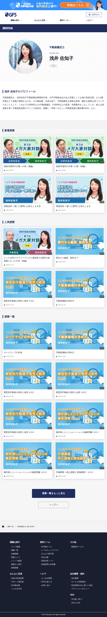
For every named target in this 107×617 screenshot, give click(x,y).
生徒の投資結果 (17, 578)
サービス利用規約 (78, 582)
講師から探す (16, 564)
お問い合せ (45, 585)
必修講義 (14, 554)
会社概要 (74, 578)
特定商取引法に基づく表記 (82, 585)
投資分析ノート (47, 561)
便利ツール (66, 20)
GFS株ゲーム (46, 547)
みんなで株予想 (47, 554)
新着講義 (14, 568)
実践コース (15, 557)
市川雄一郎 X (76, 599)
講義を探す (17, 20)
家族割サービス (77, 547)
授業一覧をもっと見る (53, 493)
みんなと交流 (41, 20)
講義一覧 (14, 550)
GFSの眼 (44, 557)
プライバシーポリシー (80, 589)
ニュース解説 (16, 561)
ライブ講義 (15, 547)
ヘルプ (90, 20)
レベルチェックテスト (50, 550)
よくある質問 (46, 578)
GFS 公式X (75, 603)
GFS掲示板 (15, 585)
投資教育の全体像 (48, 564)
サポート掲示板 (17, 582)
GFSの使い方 (46, 582)
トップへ (53, 504)
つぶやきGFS (16, 589)
